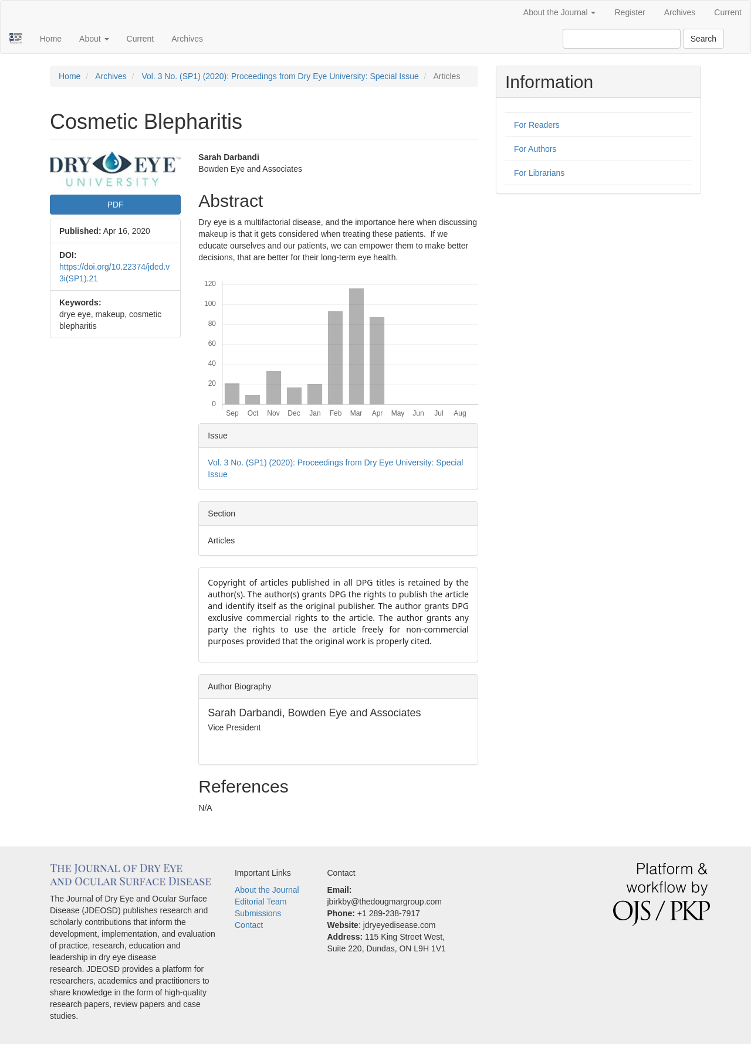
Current (728, 12)
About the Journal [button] (559, 12)
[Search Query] (622, 39)
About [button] (94, 38)
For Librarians (539, 173)
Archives (680, 12)
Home (51, 38)
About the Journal (267, 890)
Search (703, 38)
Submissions (258, 913)
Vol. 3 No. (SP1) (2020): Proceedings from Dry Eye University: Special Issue (279, 76)
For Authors (535, 149)
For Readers (537, 125)
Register (629, 12)
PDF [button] (115, 204)
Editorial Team (260, 901)
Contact (249, 925)
